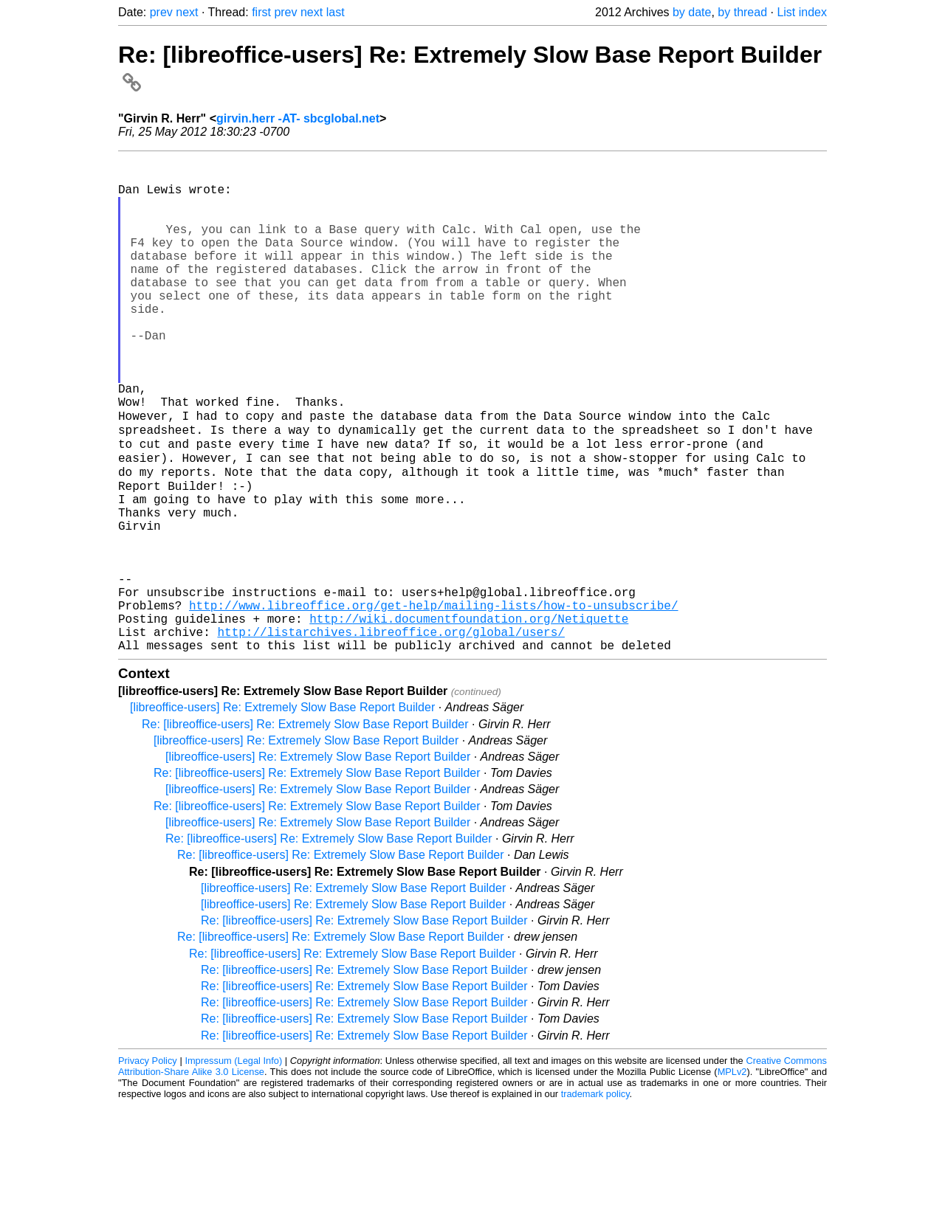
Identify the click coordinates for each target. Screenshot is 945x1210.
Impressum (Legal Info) (233, 1165)
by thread (742, 12)
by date (692, 12)
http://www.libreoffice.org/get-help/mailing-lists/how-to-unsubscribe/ (433, 701)
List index (802, 12)
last (335, 12)
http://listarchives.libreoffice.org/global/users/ (390, 733)
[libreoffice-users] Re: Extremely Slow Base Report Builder (282, 812)
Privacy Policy (147, 1165)
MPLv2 (732, 1176)
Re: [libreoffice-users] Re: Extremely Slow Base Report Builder (305, 829)
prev (161, 12)
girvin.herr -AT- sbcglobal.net (297, 118)
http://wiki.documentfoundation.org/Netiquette (468, 717)
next (187, 12)
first (261, 12)
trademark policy (595, 1198)
